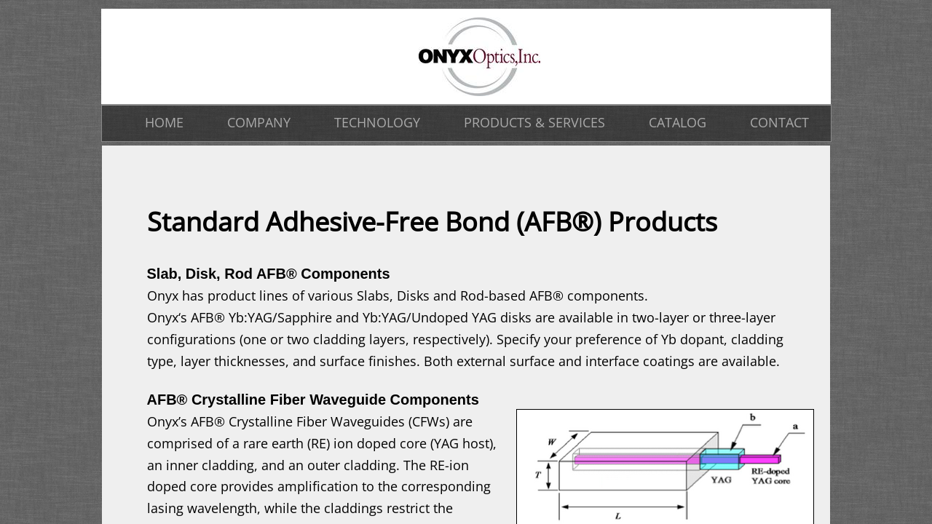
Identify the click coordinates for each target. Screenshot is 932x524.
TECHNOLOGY (377, 122)
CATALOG (677, 122)
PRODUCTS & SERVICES (534, 122)
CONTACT (779, 122)
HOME (164, 122)
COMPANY (259, 122)
